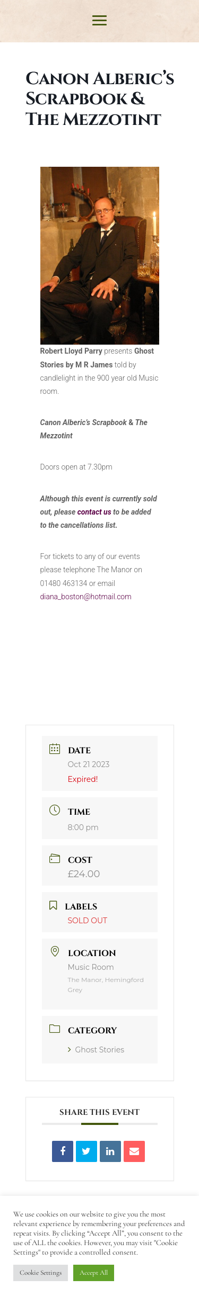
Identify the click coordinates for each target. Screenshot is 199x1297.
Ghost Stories (96, 1050)
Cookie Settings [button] (41, 1272)
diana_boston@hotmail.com (86, 596)
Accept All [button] (94, 1272)
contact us (94, 512)
